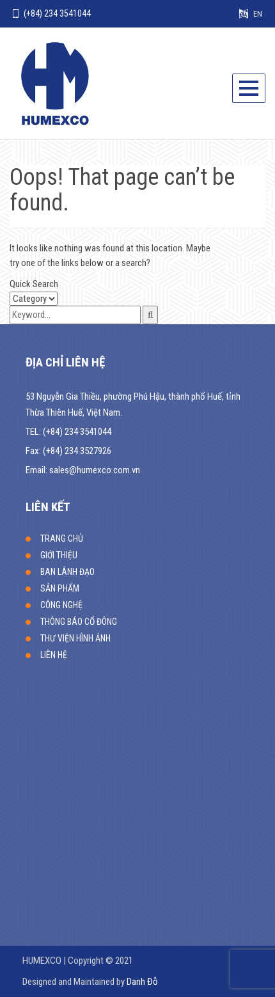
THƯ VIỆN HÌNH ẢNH (75, 638)
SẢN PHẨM (59, 588)
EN (257, 14)
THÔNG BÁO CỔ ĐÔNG (78, 621)
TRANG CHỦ (61, 538)
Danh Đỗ (142, 981)
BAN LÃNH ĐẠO (67, 572)
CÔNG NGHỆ (61, 605)
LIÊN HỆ (53, 655)
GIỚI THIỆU (58, 555)
